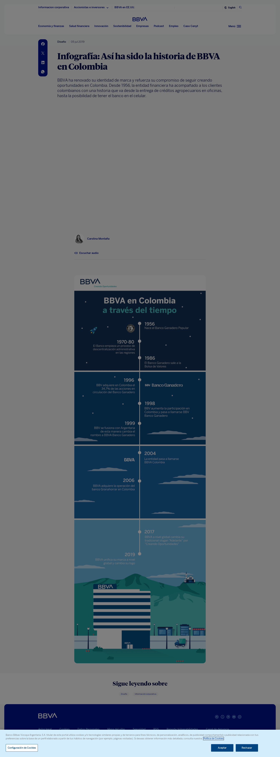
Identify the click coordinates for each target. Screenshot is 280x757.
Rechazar (247, 747)
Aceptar (222, 747)
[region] (140, 743)
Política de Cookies (213, 738)
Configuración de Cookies (22, 747)
